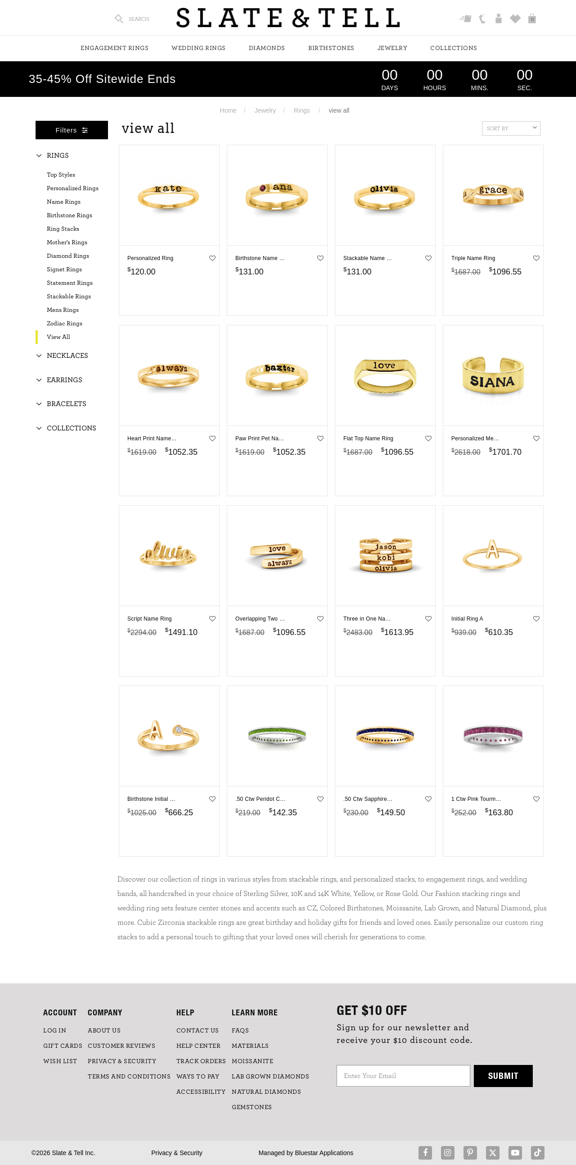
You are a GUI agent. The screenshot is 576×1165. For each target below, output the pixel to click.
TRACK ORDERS (201, 1061)
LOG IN (54, 1031)
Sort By (512, 127)
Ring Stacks (63, 229)
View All (58, 337)
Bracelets (66, 403)
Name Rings (64, 202)
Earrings (64, 380)
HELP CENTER (198, 1046)
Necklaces (67, 355)
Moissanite (252, 1061)
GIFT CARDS (62, 1046)
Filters (72, 130)
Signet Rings (64, 269)
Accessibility (201, 1092)
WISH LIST (60, 1061)
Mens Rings (63, 310)
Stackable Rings (69, 296)
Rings (302, 110)
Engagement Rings (114, 48)
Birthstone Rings (69, 215)
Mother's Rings (67, 242)
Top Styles (61, 175)
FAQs (240, 1031)
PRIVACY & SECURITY (122, 1061)
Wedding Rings (198, 48)
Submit (503, 1075)
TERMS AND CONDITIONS (129, 1077)
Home (228, 110)
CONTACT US (197, 1031)
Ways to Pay (198, 1077)
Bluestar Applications (324, 1152)
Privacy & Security (176, 1152)
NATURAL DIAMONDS (266, 1092)
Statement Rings (70, 283)
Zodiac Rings (64, 323)
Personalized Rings (73, 188)
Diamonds (267, 48)
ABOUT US (104, 1031)
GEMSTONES (252, 1107)
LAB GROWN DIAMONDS (270, 1077)
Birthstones (331, 48)
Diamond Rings (68, 256)
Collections (453, 48)
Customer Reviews (121, 1046)
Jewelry (393, 48)
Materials (250, 1046)
